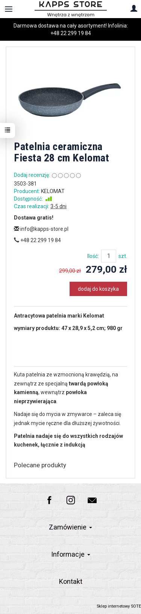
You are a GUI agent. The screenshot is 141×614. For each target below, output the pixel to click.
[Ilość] (108, 256)
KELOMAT (53, 191)
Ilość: (93, 256)
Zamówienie (70, 527)
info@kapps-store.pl (41, 229)
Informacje (70, 554)
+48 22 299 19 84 (70, 33)
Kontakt (70, 581)
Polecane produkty (40, 465)
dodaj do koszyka (98, 289)
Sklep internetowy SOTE (119, 606)
